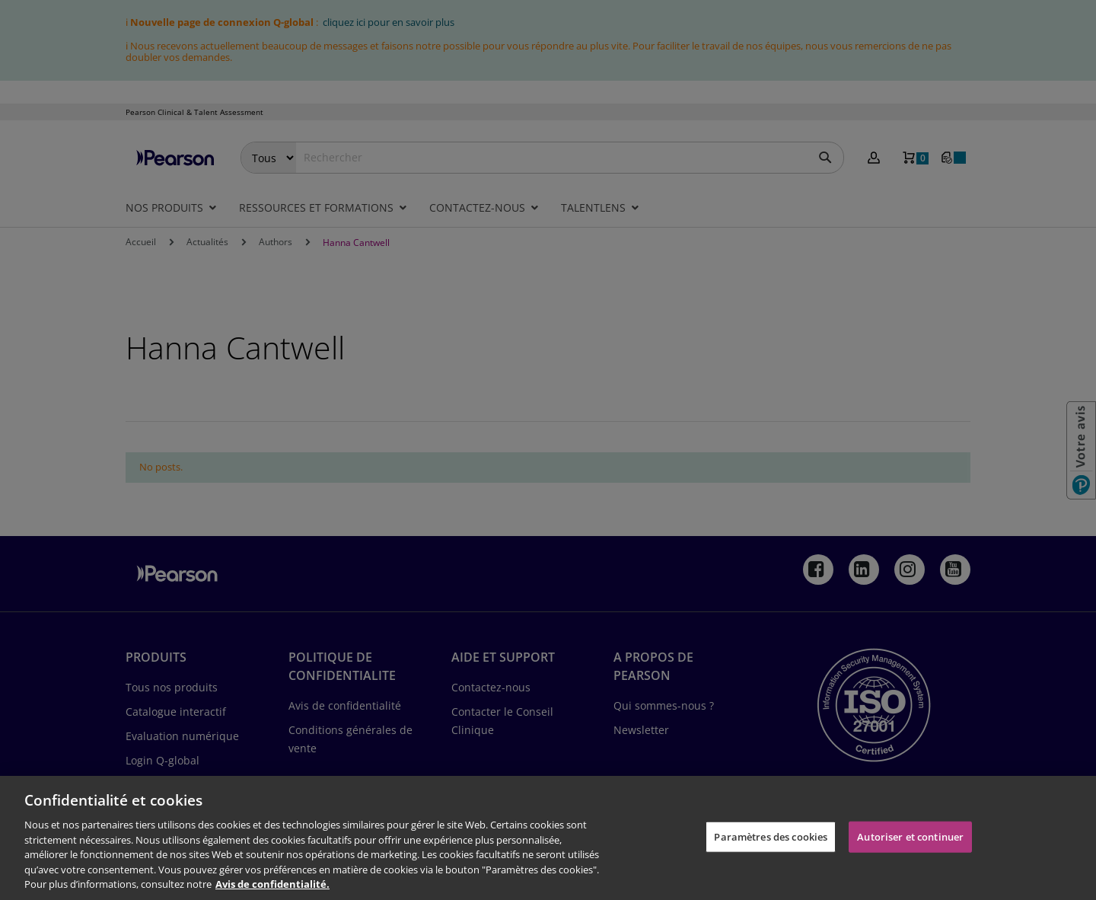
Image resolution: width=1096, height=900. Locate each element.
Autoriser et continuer (910, 836)
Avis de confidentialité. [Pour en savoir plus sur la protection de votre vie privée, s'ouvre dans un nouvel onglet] (272, 884)
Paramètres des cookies (770, 836)
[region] (548, 838)
